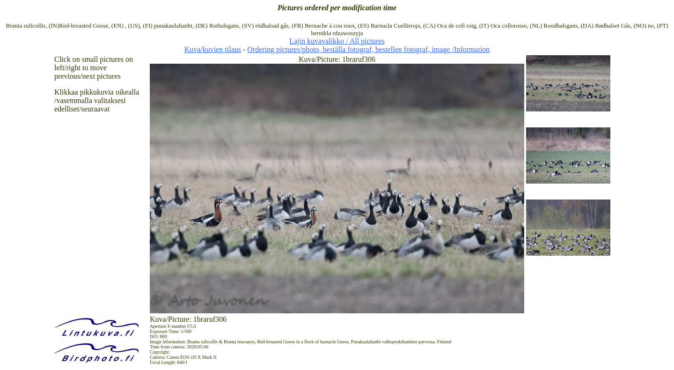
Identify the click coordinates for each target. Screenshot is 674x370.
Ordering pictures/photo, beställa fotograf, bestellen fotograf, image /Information (368, 49)
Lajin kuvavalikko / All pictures (337, 41)
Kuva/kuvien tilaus (212, 49)
